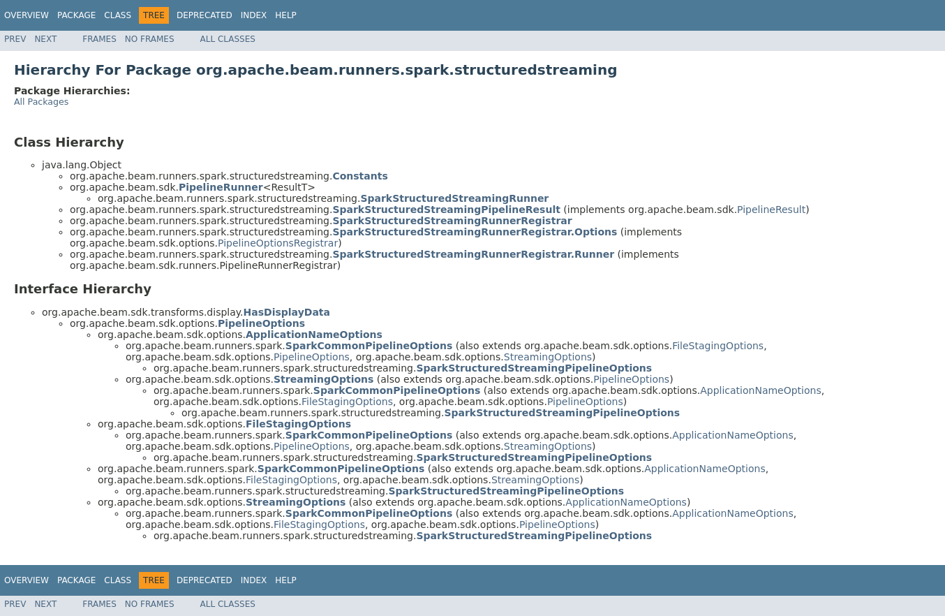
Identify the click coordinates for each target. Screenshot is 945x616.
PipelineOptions (312, 356)
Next (45, 39)
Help (286, 15)
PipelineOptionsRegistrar (278, 243)
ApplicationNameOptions (760, 390)
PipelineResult (771, 209)
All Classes (227, 39)
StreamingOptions (548, 356)
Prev (15, 39)
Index (254, 15)
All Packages (41, 101)
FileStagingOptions (718, 345)
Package (76, 15)
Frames (99, 39)
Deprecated (204, 15)
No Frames (149, 39)
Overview (26, 15)
